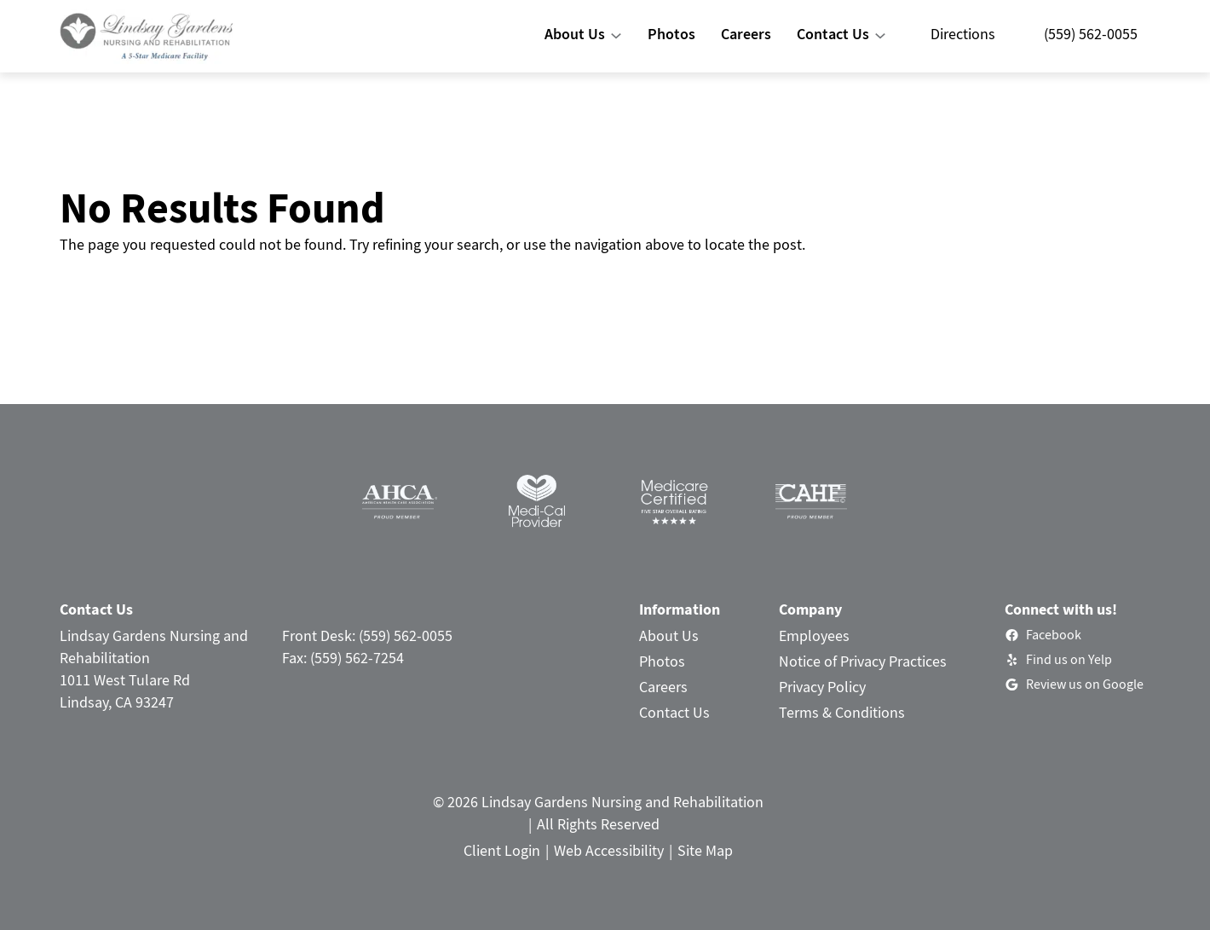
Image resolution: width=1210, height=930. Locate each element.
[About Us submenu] (616, 36)
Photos (662, 661)
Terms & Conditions (842, 712)
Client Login (502, 850)
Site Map (705, 850)
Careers (663, 686)
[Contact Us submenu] (880, 36)
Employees (814, 635)
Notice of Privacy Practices (863, 661)
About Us (669, 635)
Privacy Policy (822, 686)
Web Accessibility (609, 850)
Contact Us (674, 712)
